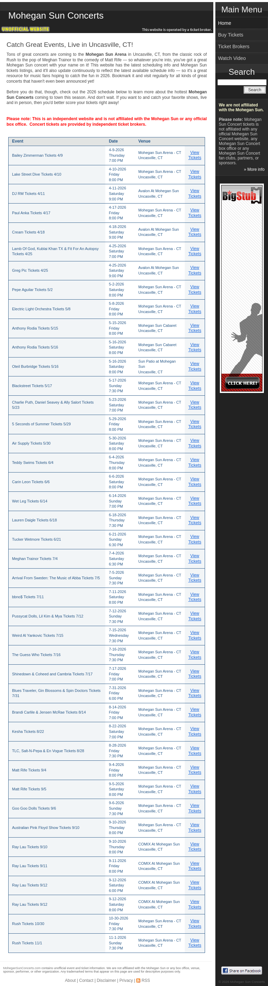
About (70, 980)
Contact (86, 980)
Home (224, 23)
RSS (145, 980)
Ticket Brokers (233, 46)
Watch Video (232, 58)
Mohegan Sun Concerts (56, 15)
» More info (254, 169)
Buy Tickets (231, 35)
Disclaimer (106, 980)
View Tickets (194, 155)
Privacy (126, 980)
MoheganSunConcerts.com (22, 968)
